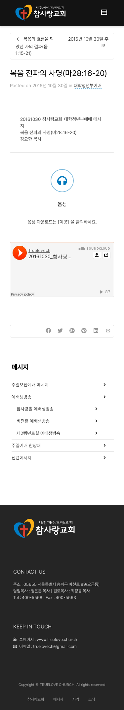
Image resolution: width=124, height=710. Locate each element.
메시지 (58, 699)
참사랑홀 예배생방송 (35, 408)
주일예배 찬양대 (26, 445)
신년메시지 (21, 457)
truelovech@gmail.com (55, 646)
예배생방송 (21, 397)
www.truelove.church (57, 639)
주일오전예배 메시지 (30, 384)
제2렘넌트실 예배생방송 (38, 433)
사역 (75, 699)
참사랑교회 (35, 699)
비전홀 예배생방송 (33, 421)
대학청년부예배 (88, 85)
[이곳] (64, 222)
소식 (91, 699)
